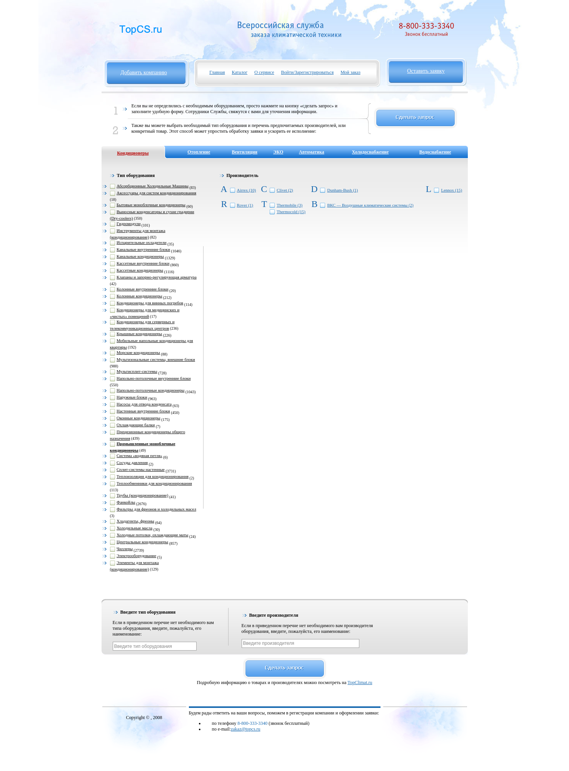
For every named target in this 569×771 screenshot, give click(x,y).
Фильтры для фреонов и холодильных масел (156, 509)
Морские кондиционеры (138, 352)
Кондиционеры (133, 153)
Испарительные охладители (142, 242)
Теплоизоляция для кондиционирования (153, 476)
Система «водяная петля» (139, 455)
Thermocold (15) (291, 211)
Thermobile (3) (289, 205)
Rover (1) (245, 205)
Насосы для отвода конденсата (144, 404)
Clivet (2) (285, 190)
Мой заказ (350, 72)
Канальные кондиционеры (140, 256)
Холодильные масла (134, 528)
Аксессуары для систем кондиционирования (156, 192)
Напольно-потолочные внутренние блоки (154, 378)
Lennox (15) (451, 190)
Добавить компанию (143, 72)
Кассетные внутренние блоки (143, 263)
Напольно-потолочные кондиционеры (150, 390)
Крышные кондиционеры (139, 333)
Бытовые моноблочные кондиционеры (151, 204)
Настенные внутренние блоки (143, 411)
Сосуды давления (132, 462)
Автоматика (311, 152)
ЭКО (278, 152)
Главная (217, 72)
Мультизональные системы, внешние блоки (156, 359)
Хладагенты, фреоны (135, 521)
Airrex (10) (246, 190)
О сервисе (264, 72)
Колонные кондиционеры (139, 296)
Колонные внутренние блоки (143, 289)
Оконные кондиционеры (138, 418)
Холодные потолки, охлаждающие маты (152, 534)
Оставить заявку (425, 71)
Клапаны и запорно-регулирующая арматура (157, 277)
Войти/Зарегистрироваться (307, 72)
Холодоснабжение (370, 152)
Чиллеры (125, 548)
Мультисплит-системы (137, 371)
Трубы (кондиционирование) (142, 495)
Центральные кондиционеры (142, 541)
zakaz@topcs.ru (245, 729)
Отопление (198, 152)
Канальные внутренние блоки (143, 249)
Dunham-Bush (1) (342, 190)
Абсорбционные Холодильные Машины (153, 186)
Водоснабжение (435, 152)
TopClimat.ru (359, 682)
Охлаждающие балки (136, 424)
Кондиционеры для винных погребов (150, 302)
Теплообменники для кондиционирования (154, 483)
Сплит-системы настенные (141, 469)
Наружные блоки (132, 397)
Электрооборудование (136, 555)
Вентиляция (245, 152)
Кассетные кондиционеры (140, 270)
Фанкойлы (126, 502)
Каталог (240, 72)
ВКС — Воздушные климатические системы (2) (370, 205)
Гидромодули (128, 223)
